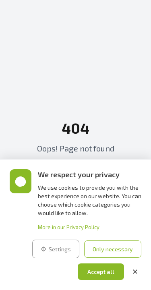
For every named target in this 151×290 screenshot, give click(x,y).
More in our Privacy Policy (68, 227)
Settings (56, 249)
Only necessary (113, 249)
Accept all (100, 271)
